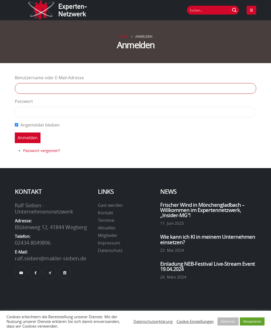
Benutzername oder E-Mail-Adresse (49, 78)
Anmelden (28, 138)
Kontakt (105, 213)
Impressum (109, 243)
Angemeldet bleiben (40, 125)
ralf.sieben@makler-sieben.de (50, 258)
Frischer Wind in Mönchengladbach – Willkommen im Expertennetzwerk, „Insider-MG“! (202, 210)
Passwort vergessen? (41, 150)
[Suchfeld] (209, 10)
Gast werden (110, 205)
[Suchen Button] (234, 10)
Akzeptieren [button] (252, 321)
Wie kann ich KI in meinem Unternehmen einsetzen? (207, 239)
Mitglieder (108, 235)
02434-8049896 (33, 242)
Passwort (24, 101)
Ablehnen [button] (228, 321)
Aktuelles (107, 228)
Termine (106, 220)
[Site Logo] (57, 10)
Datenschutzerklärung (153, 321)
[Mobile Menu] (251, 10)
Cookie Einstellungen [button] (195, 321)
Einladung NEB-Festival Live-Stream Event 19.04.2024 (207, 266)
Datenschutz (110, 250)
